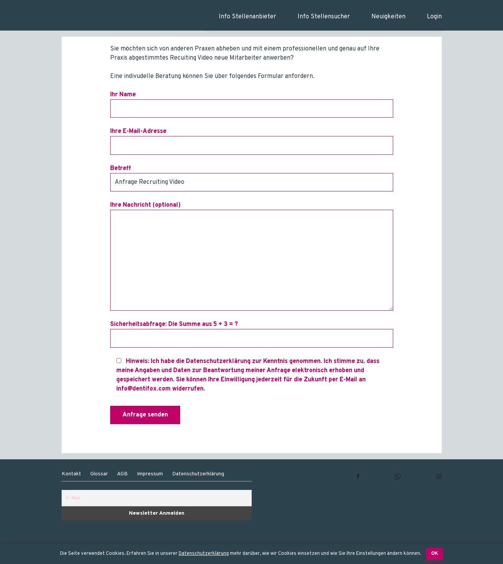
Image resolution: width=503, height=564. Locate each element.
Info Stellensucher (324, 17)
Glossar (99, 474)
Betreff (251, 178)
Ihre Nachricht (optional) (251, 256)
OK (434, 554)
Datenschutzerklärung (204, 554)
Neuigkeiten (388, 17)
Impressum (150, 474)
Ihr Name (251, 104)
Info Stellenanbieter (247, 17)
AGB (122, 474)
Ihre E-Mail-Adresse (251, 141)
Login (434, 17)
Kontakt (71, 474)
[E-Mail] (157, 498)
